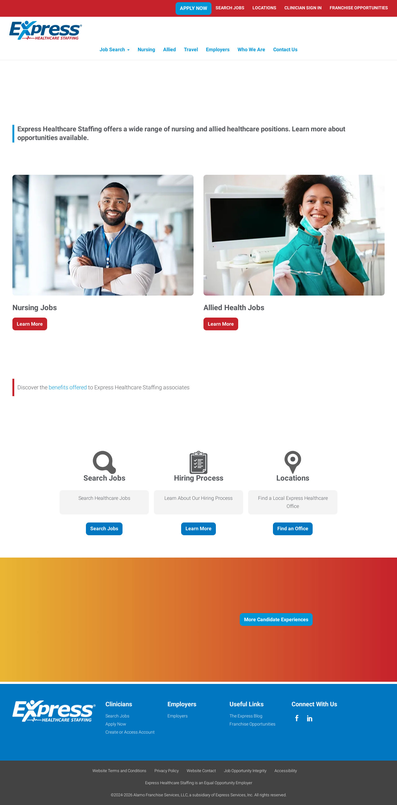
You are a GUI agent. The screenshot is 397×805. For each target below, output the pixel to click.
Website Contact (201, 770)
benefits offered (68, 390)
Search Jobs (230, 7)
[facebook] (297, 718)
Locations (264, 7)
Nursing (146, 52)
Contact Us (285, 52)
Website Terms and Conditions (119, 770)
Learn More (30, 326)
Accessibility (285, 770)
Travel (191, 52)
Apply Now (193, 8)
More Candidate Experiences (276, 622)
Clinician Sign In (303, 7)
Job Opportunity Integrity (245, 770)
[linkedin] (310, 718)
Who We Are (251, 52)
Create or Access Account (130, 732)
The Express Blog (246, 715)
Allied (169, 52)
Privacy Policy (166, 770)
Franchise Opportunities (359, 7)
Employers (218, 52)
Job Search (112, 52)
